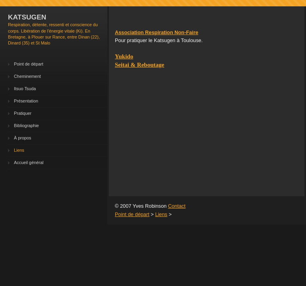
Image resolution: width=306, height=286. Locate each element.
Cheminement (27, 76)
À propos (22, 137)
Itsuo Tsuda (25, 88)
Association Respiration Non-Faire (156, 32)
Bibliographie (26, 125)
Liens (19, 150)
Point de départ (28, 64)
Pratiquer (22, 113)
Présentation (26, 101)
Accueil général (28, 162)
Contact (177, 206)
